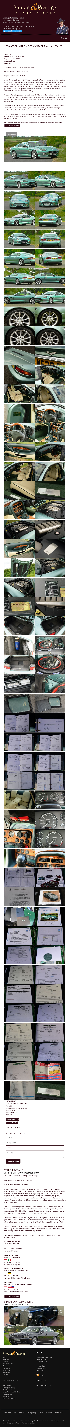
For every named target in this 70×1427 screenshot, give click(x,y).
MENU (63, 38)
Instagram (41, 1368)
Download (12, 134)
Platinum (6, 1359)
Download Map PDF (11, 1123)
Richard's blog (42, 1362)
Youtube (41, 1370)
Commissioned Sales (9, 1413)
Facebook (41, 1366)
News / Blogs (7, 1370)
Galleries (5, 1366)
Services (5, 1362)
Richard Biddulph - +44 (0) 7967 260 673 (18, 27)
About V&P (6, 1372)
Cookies (22, 1413)
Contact (5, 1374)
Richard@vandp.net (11, 29)
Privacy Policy (32, 1413)
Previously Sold (8, 1364)
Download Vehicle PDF (12, 1119)
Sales (4, 1357)
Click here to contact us (43, 1385)
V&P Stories (6, 1368)
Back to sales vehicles (12, 125)
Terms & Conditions (45, 1413)
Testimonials (59, 1413)
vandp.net (41, 1359)
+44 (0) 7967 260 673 (9, 1398)
